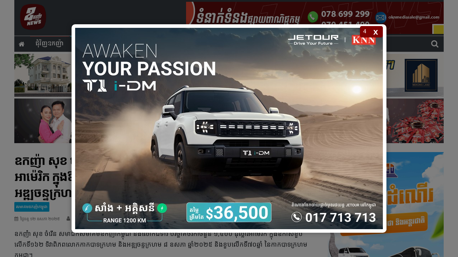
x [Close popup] (375, 31)
